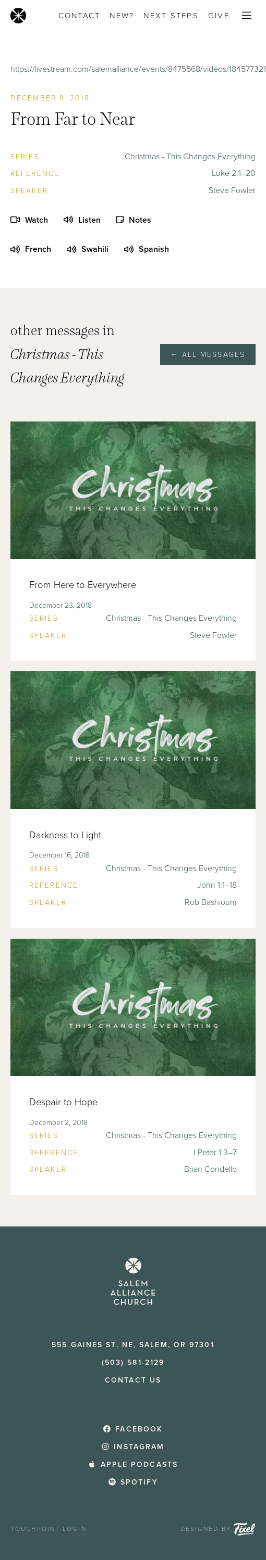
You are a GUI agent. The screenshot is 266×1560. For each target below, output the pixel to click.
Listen (82, 220)
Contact (79, 15)
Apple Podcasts (133, 1464)
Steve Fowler (232, 190)
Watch (29, 220)
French (30, 249)
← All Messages (208, 354)
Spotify (133, 1482)
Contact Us (133, 1380)
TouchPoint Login (48, 1528)
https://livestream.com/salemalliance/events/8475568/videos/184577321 (138, 69)
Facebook (133, 1429)
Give (218, 15)
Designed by (218, 1529)
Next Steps (171, 15)
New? (122, 15)
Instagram (133, 1446)
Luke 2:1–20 (234, 173)
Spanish (146, 249)
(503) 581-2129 (133, 1362)
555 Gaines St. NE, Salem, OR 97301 (133, 1344)
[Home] (18, 15)
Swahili (87, 249)
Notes (133, 220)
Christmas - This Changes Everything (190, 156)
